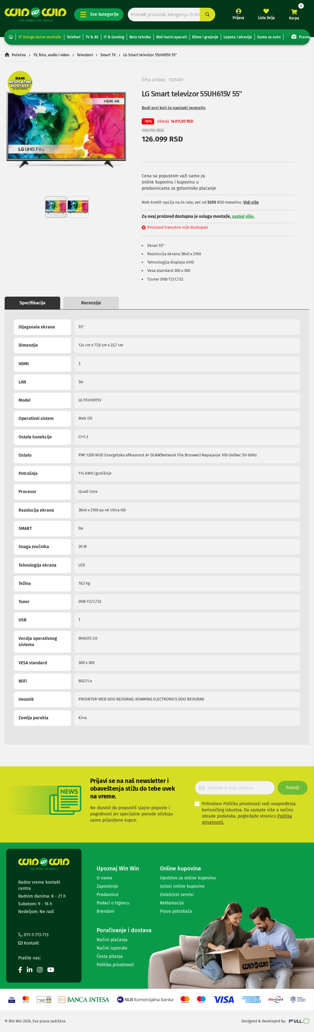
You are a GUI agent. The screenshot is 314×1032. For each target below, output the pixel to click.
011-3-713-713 (33, 934)
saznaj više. (243, 216)
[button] (17, 130)
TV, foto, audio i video (51, 55)
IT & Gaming (114, 37)
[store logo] (35, 14)
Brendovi (105, 911)
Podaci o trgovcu (113, 903)
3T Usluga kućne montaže (39, 37)
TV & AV (92, 37)
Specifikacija (32, 303)
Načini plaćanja (112, 939)
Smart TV (108, 55)
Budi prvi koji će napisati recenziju (174, 107)
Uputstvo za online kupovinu (188, 878)
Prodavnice (108, 894)
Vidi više (251, 202)
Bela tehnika (140, 37)
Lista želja (266, 18)
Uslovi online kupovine (182, 886)
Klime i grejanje (205, 37)
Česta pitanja (110, 956)
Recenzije (91, 303)
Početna (19, 55)
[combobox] (171, 15)
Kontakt (28, 943)
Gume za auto (269, 37)
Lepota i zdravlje (238, 37)
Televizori (85, 55)
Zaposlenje (107, 886)
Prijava (238, 18)
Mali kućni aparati (171, 37)
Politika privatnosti (115, 964)
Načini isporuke (112, 948)
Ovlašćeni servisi (177, 894)
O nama (104, 878)
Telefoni (73, 37)
